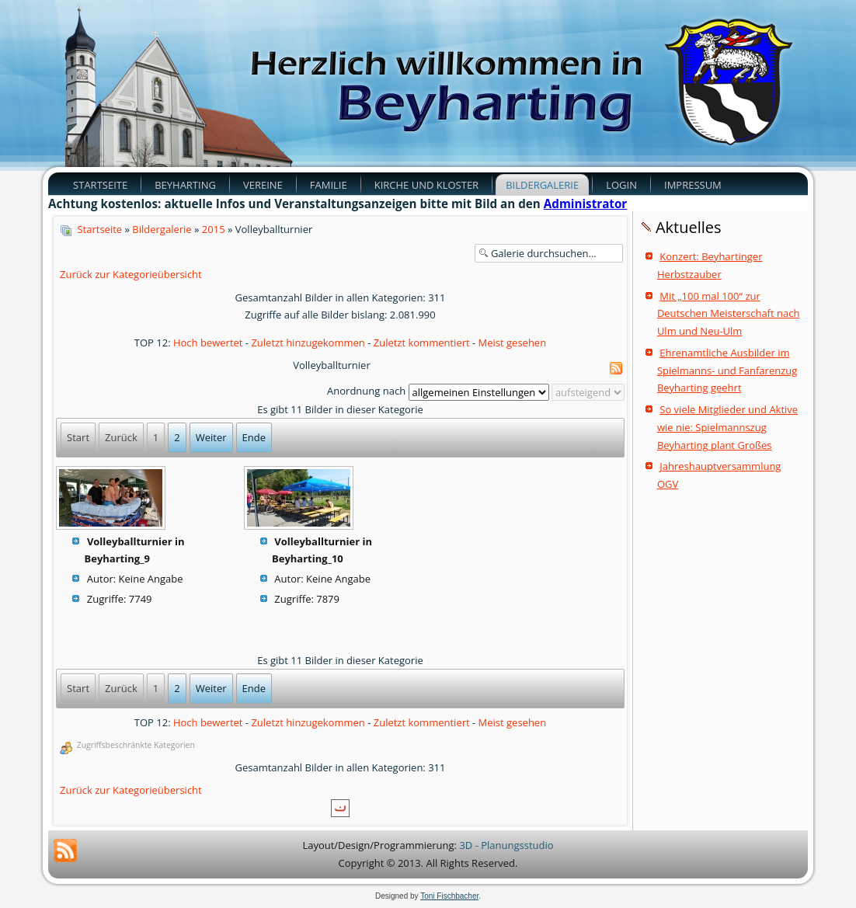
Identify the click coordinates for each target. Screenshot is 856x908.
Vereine (263, 185)
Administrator (585, 203)
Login (621, 185)
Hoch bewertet (208, 343)
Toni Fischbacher (449, 896)
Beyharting (185, 185)
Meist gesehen (512, 343)
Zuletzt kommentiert (422, 343)
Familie (328, 185)
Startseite (100, 185)
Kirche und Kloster (426, 185)
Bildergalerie (542, 185)
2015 (213, 229)
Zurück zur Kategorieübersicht (131, 274)
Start (78, 437)
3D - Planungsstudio (506, 845)
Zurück (121, 437)
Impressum (693, 185)
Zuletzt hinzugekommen (307, 343)
